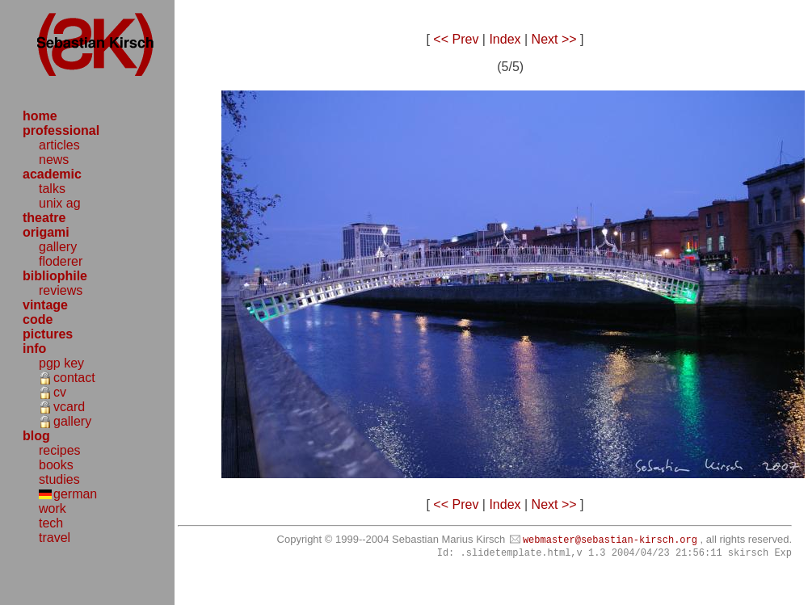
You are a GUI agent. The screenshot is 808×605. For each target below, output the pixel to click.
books (56, 465)
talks (52, 188)
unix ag (60, 203)
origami (46, 232)
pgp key (61, 363)
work (52, 508)
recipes (60, 450)
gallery (58, 247)
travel (54, 537)
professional (61, 130)
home (40, 116)
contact (74, 377)
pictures (48, 334)
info (34, 348)
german (75, 494)
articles (59, 145)
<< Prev (455, 39)
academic (52, 174)
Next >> (554, 39)
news (54, 159)
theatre (44, 218)
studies (59, 479)
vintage (45, 305)
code (38, 319)
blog (36, 436)
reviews (60, 290)
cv (59, 392)
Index (504, 39)
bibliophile (55, 276)
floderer (60, 261)
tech (51, 523)
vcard (69, 407)
